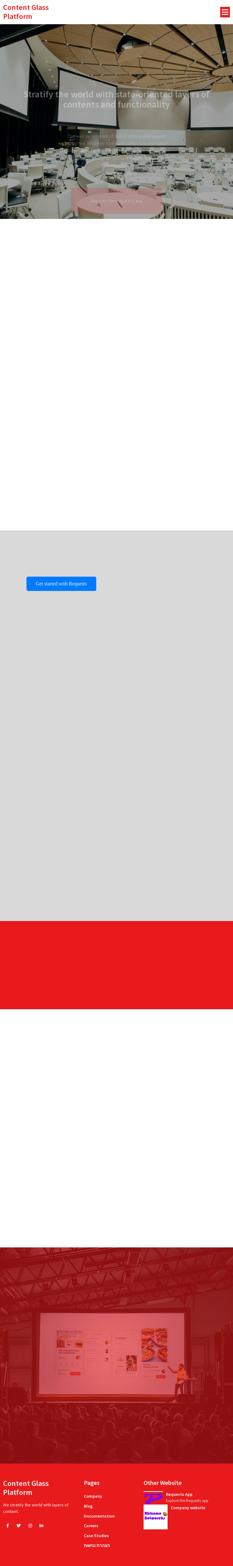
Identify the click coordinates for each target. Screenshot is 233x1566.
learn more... (184, 1518)
